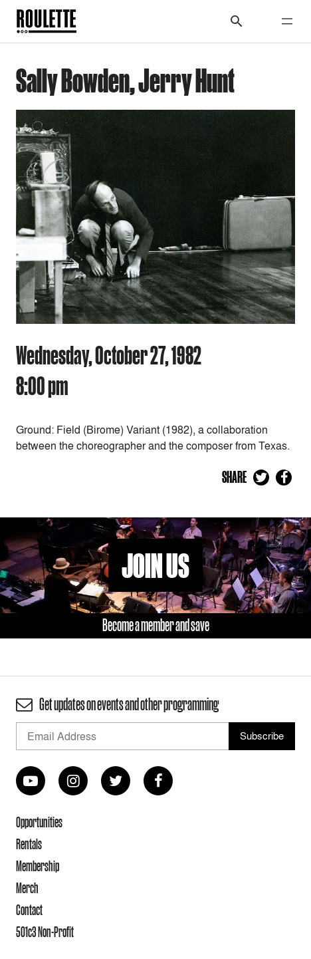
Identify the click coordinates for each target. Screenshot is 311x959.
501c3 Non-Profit (45, 931)
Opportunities (39, 822)
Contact (29, 909)
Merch (27, 887)
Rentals (29, 844)
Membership (37, 866)
